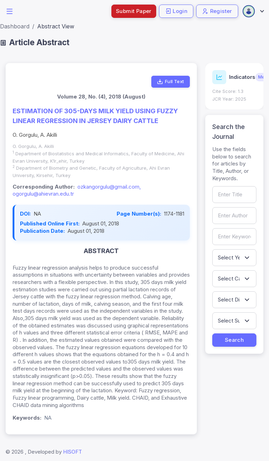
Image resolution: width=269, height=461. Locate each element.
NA (37, 213)
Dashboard (14, 26)
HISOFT (72, 451)
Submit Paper (134, 11)
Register (217, 11)
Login (176, 11)
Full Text (170, 82)
